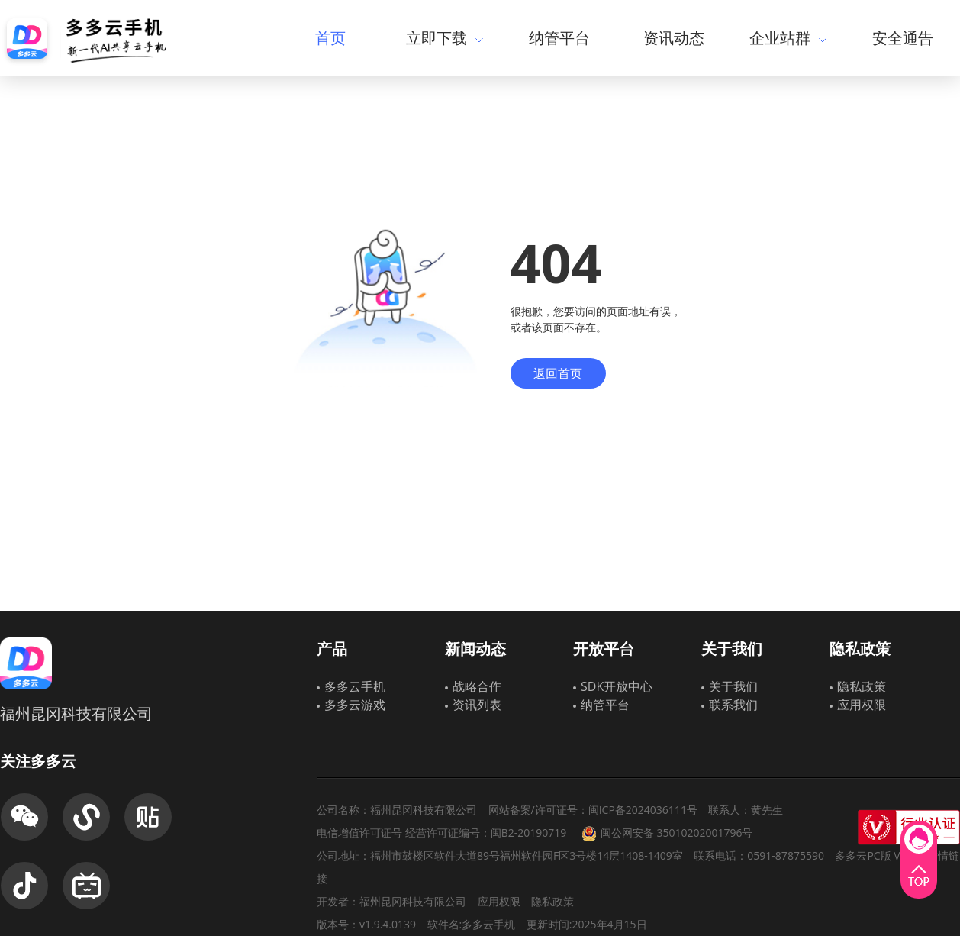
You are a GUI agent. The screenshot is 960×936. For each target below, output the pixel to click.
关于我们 (733, 686)
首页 (330, 37)
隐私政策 (861, 686)
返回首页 (557, 373)
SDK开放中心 (616, 686)
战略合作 (477, 686)
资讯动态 (673, 37)
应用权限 (861, 704)
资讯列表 (477, 704)
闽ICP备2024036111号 (642, 809)
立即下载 (445, 37)
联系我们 (733, 704)
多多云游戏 (354, 704)
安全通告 (902, 37)
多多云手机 (354, 686)
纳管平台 (559, 37)
